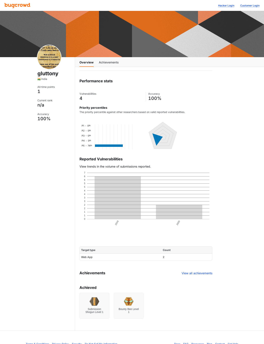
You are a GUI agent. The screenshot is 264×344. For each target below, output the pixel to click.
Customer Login (250, 5)
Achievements (109, 62)
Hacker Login (226, 5)
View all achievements (197, 273)
